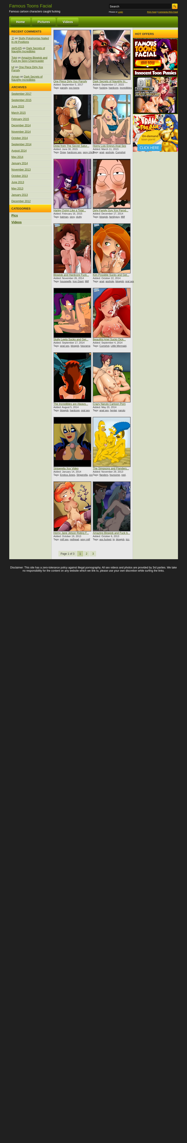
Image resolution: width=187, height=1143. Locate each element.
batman (64, 216)
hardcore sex (74, 152)
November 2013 (21, 169)
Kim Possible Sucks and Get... (111, 275)
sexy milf (85, 539)
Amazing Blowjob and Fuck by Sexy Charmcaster (29, 59)
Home (20, 22)
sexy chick (88, 152)
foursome (115, 474)
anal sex (64, 345)
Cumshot (120, 152)
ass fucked (105, 539)
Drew (63, 152)
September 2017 (22, 93)
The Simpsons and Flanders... (111, 468)
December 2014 (21, 125)
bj (114, 539)
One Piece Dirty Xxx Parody (70, 81)
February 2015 (20, 119)
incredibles (126, 87)
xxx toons (74, 87)
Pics (15, 215)
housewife (65, 281)
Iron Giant (78, 281)
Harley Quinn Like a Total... (69, 210)
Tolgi (14, 57)
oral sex (129, 281)
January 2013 (20, 194)
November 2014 (21, 131)
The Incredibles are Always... (70, 404)
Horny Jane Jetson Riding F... (71, 533)
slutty (79, 216)
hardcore (113, 87)
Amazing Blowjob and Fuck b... (111, 533)
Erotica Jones (67, 474)
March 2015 (19, 112)
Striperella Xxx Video (65, 468)
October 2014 (20, 138)
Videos (68, 22)
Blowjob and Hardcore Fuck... (71, 275)
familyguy (114, 216)
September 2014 (22, 144)
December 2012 (21, 201)
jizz (127, 539)
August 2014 (19, 150)
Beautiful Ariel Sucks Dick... (109, 339)
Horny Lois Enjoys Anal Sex (109, 146)
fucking (103, 87)
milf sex (64, 539)
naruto (121, 410)
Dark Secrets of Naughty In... (110, 81)
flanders (103, 474)
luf (13, 67)
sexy (72, 216)
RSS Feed (152, 12)
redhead (74, 539)
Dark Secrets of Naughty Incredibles (28, 50)
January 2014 (20, 163)
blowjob (103, 216)
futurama (85, 345)
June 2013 (18, 182)
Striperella (82, 474)
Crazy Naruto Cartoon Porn (109, 404)
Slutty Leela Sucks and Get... (70, 339)
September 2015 (22, 100)
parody (63, 87)
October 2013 (20, 176)
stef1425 (17, 48)
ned (123, 474)
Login (120, 12)
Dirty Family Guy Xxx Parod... (110, 210)
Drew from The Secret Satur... (71, 146)
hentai (113, 410)
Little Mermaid (118, 345)
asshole (110, 152)
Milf (123, 216)
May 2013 (17, 188)
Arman (15, 76)
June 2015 (18, 106)
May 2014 (17, 157)
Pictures (43, 22)
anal (101, 152)
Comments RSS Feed (168, 12)
